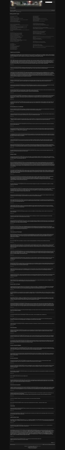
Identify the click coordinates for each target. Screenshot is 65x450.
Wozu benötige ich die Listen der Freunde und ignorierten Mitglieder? (40, 27)
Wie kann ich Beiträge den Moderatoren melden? (15, 39)
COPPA (50, 72)
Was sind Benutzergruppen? (36, 17)
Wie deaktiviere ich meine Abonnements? (37, 39)
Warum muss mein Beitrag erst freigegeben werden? (16, 40)
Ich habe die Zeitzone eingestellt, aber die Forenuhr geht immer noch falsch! (18, 26)
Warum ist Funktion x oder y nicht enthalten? (38, 45)
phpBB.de (11, 421)
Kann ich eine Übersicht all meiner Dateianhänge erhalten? (39, 42)
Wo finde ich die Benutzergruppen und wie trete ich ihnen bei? (40, 18)
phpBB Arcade (31, 447)
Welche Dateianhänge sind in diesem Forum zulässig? (39, 41)
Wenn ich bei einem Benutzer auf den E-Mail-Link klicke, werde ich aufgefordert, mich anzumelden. (19, 30)
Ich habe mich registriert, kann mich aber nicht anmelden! (16, 18)
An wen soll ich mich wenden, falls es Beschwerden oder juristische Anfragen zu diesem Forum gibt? (43, 46)
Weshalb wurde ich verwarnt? (13, 38)
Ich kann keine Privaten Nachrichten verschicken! (38, 23)
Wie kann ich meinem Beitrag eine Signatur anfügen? (16, 34)
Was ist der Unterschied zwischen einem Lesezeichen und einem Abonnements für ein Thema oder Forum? (43, 36)
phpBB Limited (27, 419)
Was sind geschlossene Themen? (14, 48)
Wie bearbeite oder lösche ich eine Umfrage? (15, 36)
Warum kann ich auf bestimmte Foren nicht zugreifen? (16, 37)
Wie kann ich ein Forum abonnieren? (37, 38)
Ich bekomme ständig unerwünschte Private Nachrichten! (39, 24)
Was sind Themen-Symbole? (13, 49)
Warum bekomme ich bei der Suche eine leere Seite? (39, 32)
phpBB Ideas (44, 425)
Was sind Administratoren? (36, 16)
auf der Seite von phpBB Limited (39, 420)
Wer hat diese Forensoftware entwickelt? (37, 44)
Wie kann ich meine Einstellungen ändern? (15, 24)
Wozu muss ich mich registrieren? (14, 16)
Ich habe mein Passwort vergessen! (14, 20)
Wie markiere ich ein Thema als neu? (14, 41)
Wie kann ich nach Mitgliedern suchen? (37, 33)
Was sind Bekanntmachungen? (13, 47)
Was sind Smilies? (12, 45)
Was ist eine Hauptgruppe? (36, 20)
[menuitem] (15, 10)
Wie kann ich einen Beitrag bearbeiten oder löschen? (16, 33)
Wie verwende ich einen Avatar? (13, 28)
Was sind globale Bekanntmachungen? (14, 46)
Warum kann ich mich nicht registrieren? (14, 17)
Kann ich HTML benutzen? (13, 44)
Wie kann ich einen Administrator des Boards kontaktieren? (39, 47)
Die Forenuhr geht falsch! (13, 25)
